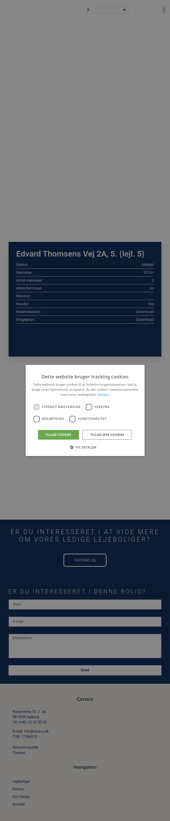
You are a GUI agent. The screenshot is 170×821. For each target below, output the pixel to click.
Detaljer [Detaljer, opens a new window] (103, 395)
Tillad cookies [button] (58, 435)
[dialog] (85, 410)
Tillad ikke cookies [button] (107, 435)
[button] (85, 447)
